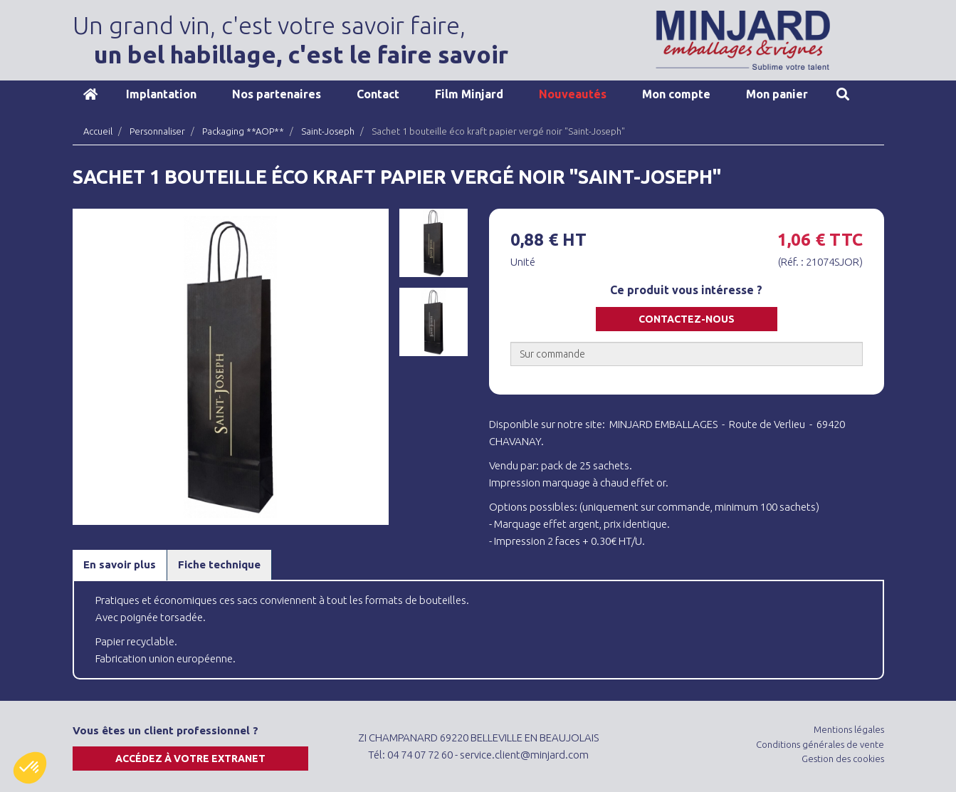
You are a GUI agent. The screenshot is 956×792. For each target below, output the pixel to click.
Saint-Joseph (327, 131)
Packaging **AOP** (243, 131)
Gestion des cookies (843, 759)
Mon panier (777, 94)
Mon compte (676, 94)
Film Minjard (469, 94)
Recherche (843, 94)
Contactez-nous (687, 319)
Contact (378, 94)
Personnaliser (157, 131)
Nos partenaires (276, 94)
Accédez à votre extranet (190, 758)
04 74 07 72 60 (420, 755)
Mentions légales (849, 729)
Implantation (161, 94)
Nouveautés (572, 94)
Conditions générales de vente (820, 744)
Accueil (90, 94)
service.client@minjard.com (524, 755)
